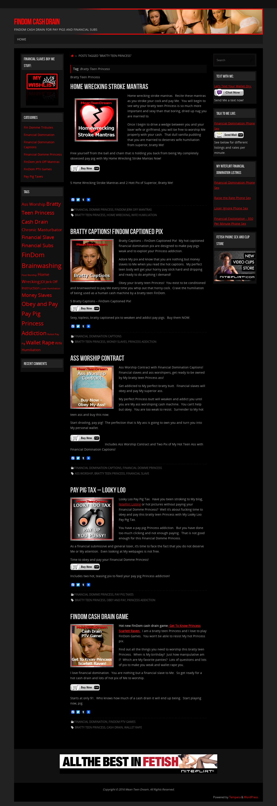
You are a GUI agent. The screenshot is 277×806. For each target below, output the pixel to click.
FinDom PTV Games (122, 722)
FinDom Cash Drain (37, 21)
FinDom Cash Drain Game (99, 617)
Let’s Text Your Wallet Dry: (233, 86)
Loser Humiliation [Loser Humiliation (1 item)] (50, 288)
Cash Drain (115, 727)
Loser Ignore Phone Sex (231, 208)
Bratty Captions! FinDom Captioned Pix (116, 232)
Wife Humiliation (144, 215)
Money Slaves (117, 342)
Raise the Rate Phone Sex (232, 198)
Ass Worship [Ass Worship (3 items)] (33, 204)
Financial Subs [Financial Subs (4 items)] (37, 245)
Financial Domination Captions (97, 336)
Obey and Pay (116, 600)
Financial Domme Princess (93, 210)
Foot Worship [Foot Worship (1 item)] (29, 275)
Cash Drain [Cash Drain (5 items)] (35, 221)
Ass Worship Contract (97, 358)
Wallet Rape (133, 727)
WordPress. (251, 797)
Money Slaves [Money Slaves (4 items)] (37, 295)
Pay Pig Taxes (124, 594)
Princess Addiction (142, 342)
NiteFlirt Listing (130, 504)
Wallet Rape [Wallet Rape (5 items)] (40, 342)
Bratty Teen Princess (90, 215)
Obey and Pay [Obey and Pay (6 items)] (40, 304)
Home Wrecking (118, 215)
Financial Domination (90, 722)
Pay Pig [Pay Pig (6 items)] (31, 313)
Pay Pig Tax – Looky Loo (98, 490)
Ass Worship (84, 473)
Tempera (235, 797)
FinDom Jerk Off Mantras (133, 210)
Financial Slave (137, 473)
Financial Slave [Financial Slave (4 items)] (38, 237)
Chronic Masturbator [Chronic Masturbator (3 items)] (42, 230)
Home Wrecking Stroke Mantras (109, 87)
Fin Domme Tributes (38, 127)
